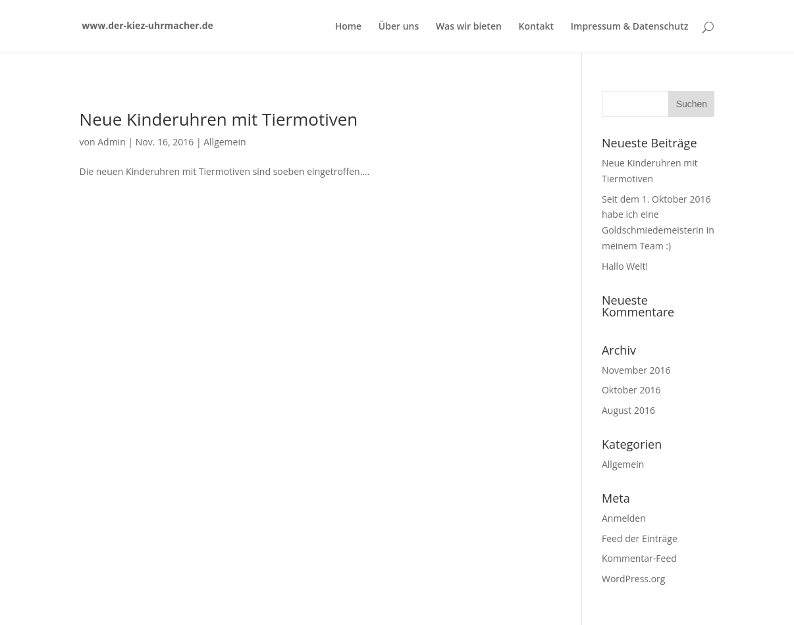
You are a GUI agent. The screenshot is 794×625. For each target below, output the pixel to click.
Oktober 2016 (631, 390)
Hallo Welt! (625, 266)
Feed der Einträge (639, 538)
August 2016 (628, 410)
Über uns (399, 27)
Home (348, 27)
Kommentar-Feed (639, 558)
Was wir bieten (469, 27)
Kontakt (536, 27)
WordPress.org (633, 578)
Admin (111, 142)
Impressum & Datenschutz (630, 27)
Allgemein (224, 142)
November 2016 (636, 370)
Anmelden (624, 518)
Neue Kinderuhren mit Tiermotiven (219, 119)
